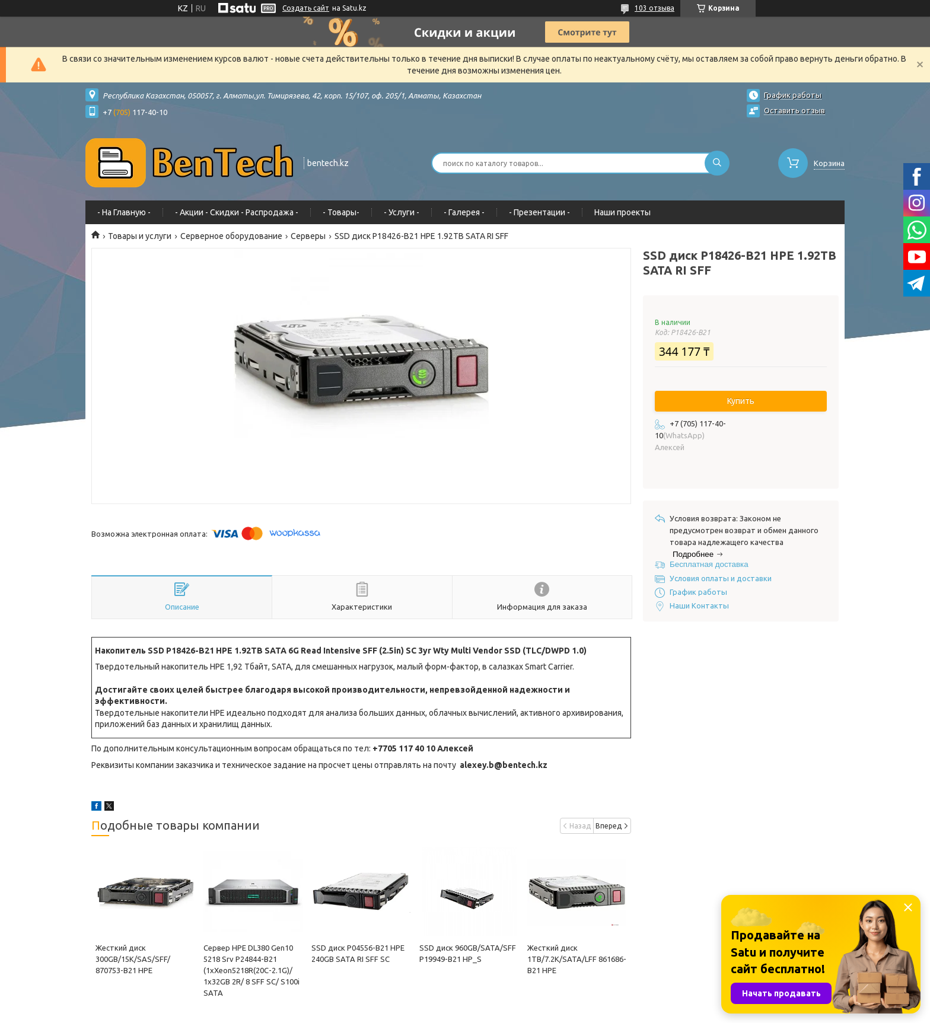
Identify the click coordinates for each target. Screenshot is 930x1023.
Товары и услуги (139, 236)
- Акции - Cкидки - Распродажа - (236, 212)
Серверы (308, 236)
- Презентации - (539, 212)
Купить (740, 401)
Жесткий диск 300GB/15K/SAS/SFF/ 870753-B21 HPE (132, 959)
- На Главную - (124, 212)
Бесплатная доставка (709, 564)
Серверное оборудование (231, 236)
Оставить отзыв (794, 110)
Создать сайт (305, 8)
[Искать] (717, 163)
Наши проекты (622, 212)
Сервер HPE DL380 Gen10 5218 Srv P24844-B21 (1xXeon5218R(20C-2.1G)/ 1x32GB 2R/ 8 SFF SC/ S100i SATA (251, 970)
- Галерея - (464, 212)
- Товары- (341, 212)
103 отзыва (654, 8)
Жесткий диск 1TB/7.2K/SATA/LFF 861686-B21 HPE (576, 959)
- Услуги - (401, 212)
